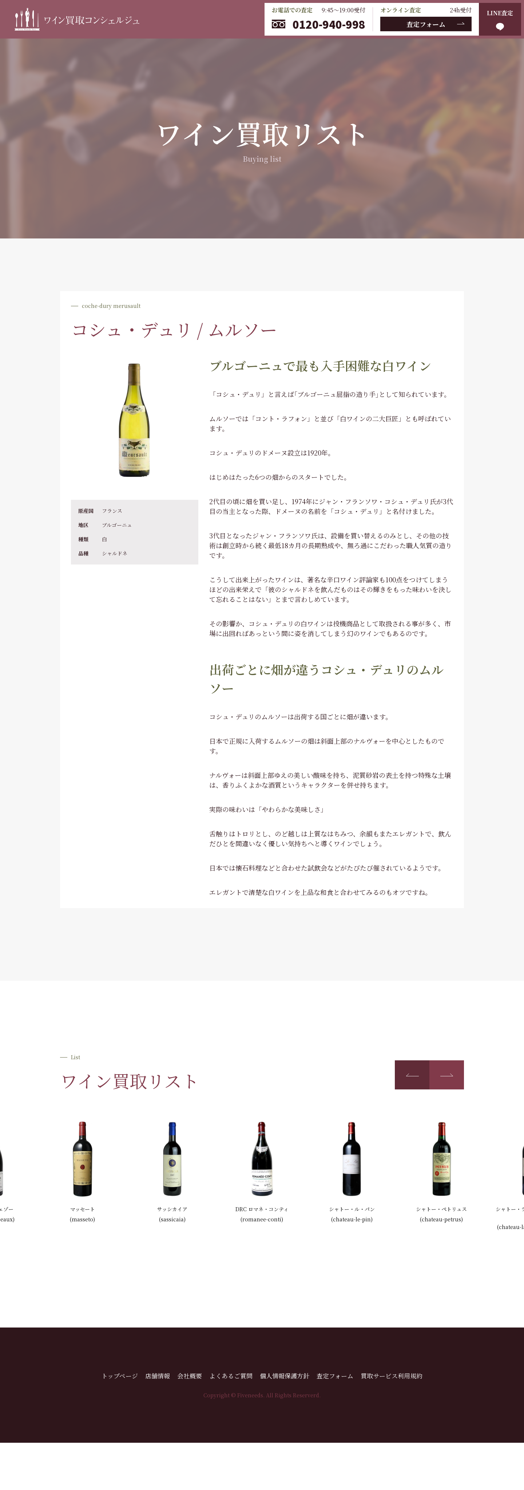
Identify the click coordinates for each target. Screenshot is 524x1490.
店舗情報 (157, 1375)
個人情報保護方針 (284, 1375)
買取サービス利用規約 (391, 1375)
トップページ (120, 1375)
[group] (82, 1172)
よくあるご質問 (231, 1375)
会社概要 (189, 1375)
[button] (412, 1074)
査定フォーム (425, 24)
